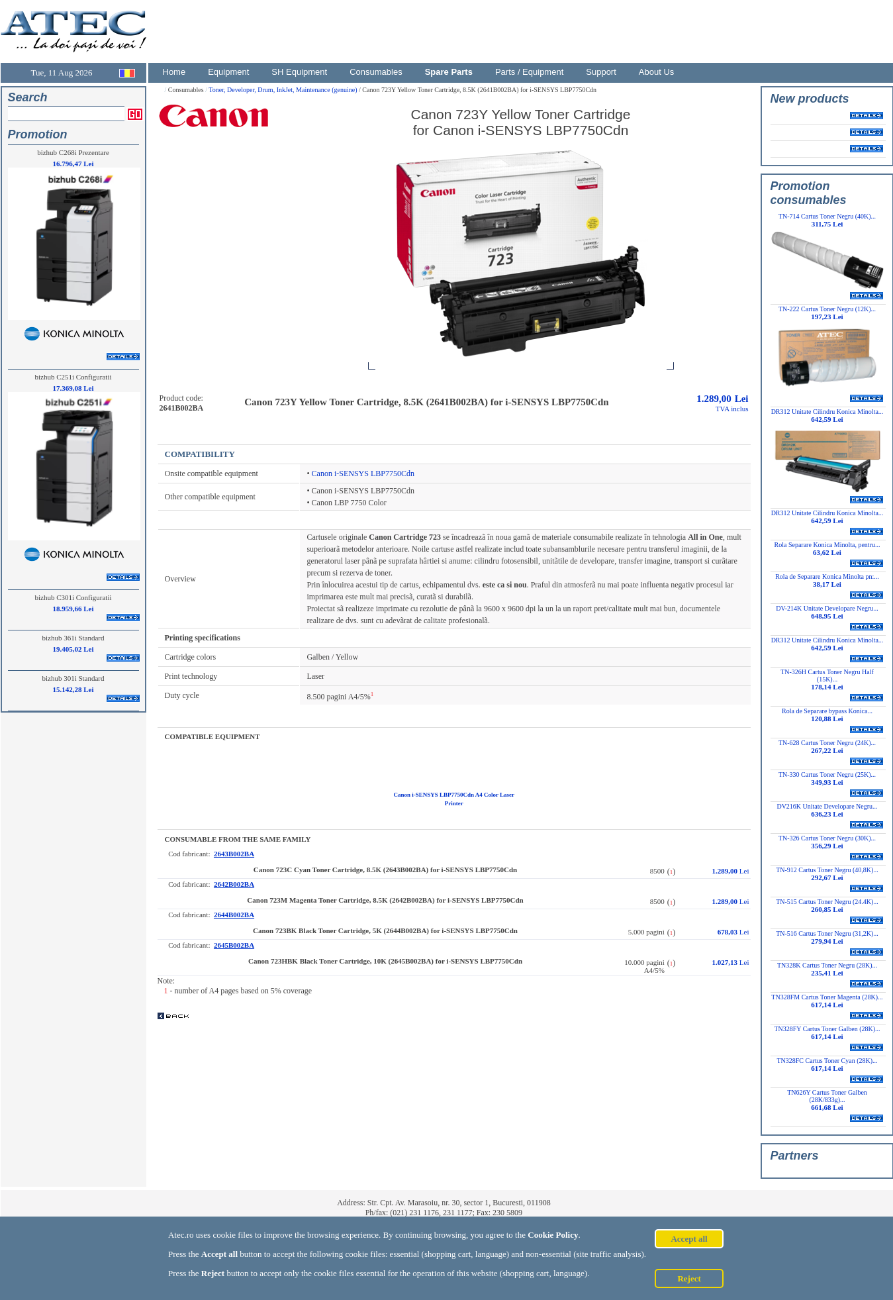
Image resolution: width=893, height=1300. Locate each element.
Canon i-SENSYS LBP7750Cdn (363, 473)
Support (601, 72)
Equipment (228, 72)
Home (174, 72)
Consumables (376, 72)
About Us (656, 72)
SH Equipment (299, 72)
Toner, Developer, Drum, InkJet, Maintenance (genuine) (284, 89)
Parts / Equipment (529, 72)
